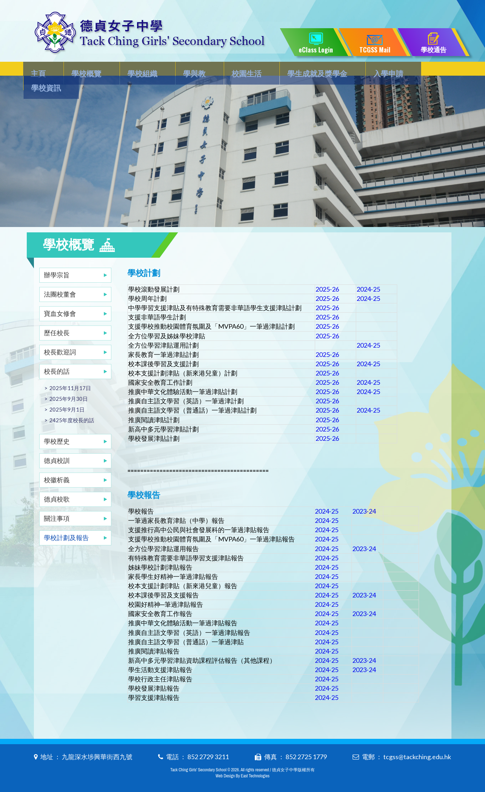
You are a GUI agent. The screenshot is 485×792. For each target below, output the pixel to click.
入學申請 (376, 70)
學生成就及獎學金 (307, 70)
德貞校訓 (57, 446)
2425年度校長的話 (71, 406)
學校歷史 (57, 427)
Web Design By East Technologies (242, 775)
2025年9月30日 (68, 384)
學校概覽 (87, 70)
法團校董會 (60, 280)
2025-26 (327, 275)
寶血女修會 (60, 299)
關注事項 (57, 504)
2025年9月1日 (67, 395)
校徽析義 (57, 465)
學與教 (189, 70)
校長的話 (57, 357)
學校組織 (140, 70)
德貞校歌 (57, 485)
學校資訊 (429, 70)
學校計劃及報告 (66, 523)
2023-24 (364, 503)
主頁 (42, 70)
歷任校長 (57, 318)
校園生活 (238, 70)
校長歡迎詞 (60, 338)
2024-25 (368, 275)
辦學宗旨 (57, 260)
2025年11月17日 (70, 373)
